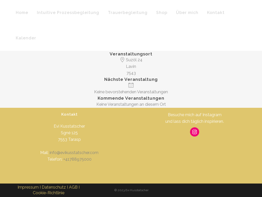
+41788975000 (77, 159)
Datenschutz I (55, 187)
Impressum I (30, 187)
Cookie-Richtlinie (48, 192)
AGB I (74, 187)
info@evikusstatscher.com (74, 152)
